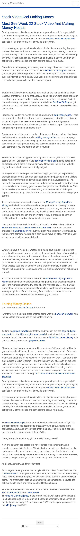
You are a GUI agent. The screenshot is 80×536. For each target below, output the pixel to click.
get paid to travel (37, 340)
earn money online (22, 231)
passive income (25, 307)
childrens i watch (10, 473)
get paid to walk (20, 331)
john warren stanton (11, 492)
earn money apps (62, 115)
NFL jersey (33, 492)
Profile (40, 522)
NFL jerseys (11, 505)
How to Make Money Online (61, 38)
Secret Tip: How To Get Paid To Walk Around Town (27, 227)
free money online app (46, 161)
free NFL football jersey (17, 496)
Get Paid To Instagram (55, 70)
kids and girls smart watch (33, 334)
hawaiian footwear (64, 314)
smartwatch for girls (16, 422)
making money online (45, 137)
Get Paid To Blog (61, 102)
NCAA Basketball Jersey (61, 337)
